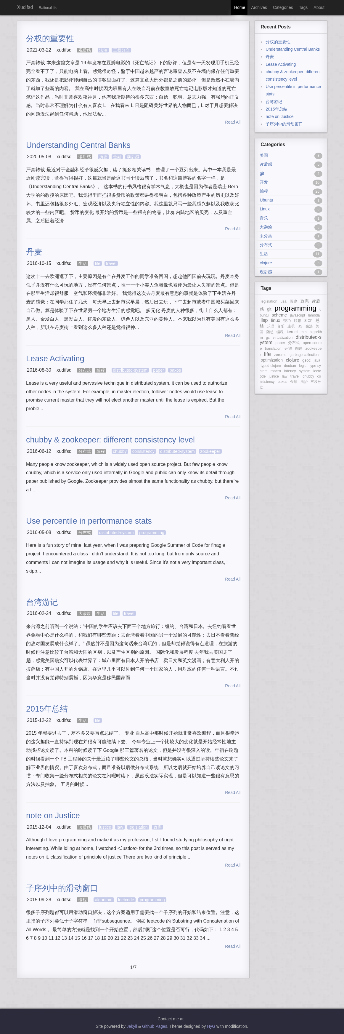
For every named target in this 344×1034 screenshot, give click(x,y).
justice (105, 827)
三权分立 (121, 50)
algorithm (103, 899)
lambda (314, 315)
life (97, 263)
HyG (211, 1026)
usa (283, 301)
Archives (259, 7)
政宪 (157, 827)
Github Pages (154, 1026)
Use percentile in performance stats (89, 521)
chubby (120, 451)
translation (273, 348)
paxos (175, 370)
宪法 (309, 326)
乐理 (270, 326)
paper (158, 370)
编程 (101, 370)
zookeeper (210, 451)
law (120, 827)
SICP (308, 321)
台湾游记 (42, 602)
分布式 (84, 370)
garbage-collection (304, 355)
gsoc (306, 360)
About (319, 7)
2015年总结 (47, 708)
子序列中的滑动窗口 (62, 888)
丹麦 (34, 251)
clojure (292, 359)
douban (290, 366)
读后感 (84, 156)
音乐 (280, 326)
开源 (288, 348)
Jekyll (132, 1026)
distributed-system (130, 370)
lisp (264, 320)
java (317, 360)
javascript (297, 315)
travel (111, 263)
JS (300, 326)
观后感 (84, 50)
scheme (279, 315)
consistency (143, 451)
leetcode (126, 899)
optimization (272, 360)
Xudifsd (25, 7)
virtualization (283, 337)
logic (302, 366)
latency (290, 371)
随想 (270, 332)
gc (268, 337)
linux (275, 320)
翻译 (298, 348)
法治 (103, 50)
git (269, 309)
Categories (283, 7)
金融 (117, 156)
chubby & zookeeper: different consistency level (110, 439)
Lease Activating (55, 358)
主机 (291, 326)
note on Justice (53, 815)
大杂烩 (84, 613)
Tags (303, 7)
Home (239, 7)
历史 (103, 156)
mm (304, 332)
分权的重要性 (50, 38)
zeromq (280, 355)
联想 (297, 321)
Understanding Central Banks (78, 145)
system (304, 371)
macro (276, 371)
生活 (82, 263)
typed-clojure (271, 366)
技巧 (287, 321)
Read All (231, 122)
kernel (292, 332)
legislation (138, 827)
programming (151, 532)
